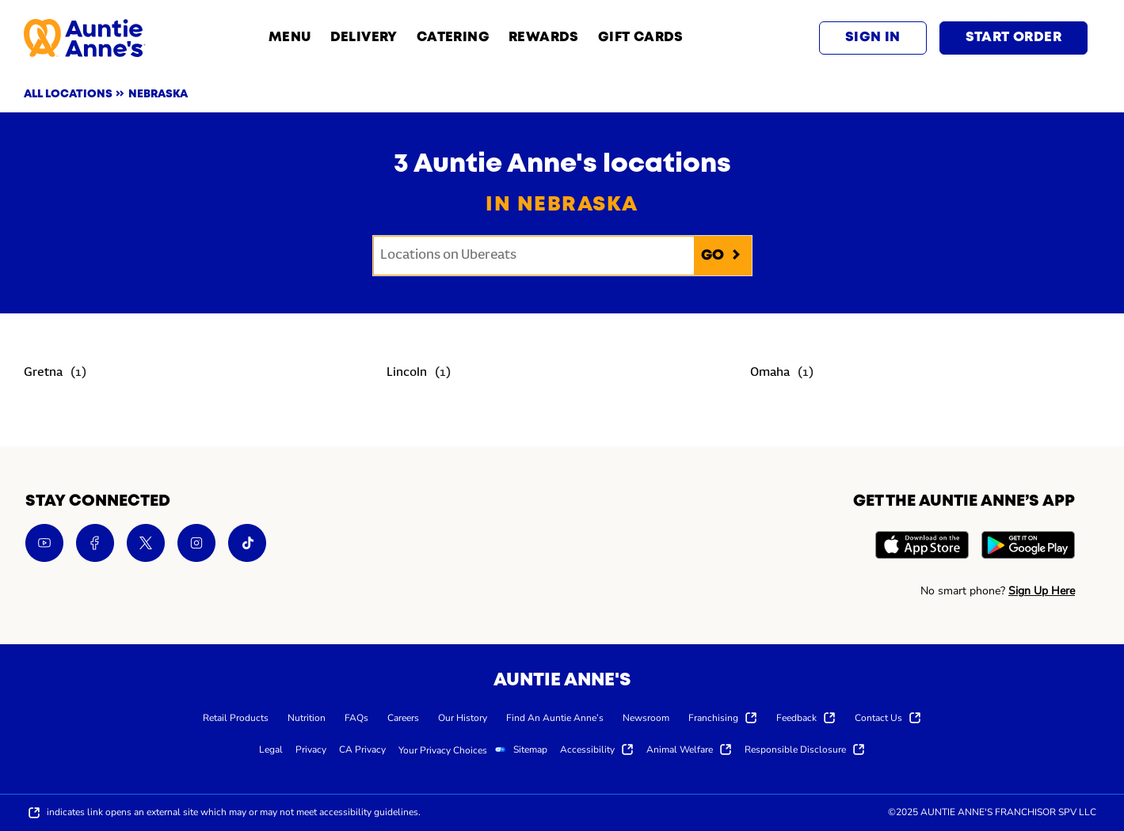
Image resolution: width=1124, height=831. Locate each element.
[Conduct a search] (534, 256)
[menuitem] (236, 717)
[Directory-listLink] (55, 373)
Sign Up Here (1041, 590)
